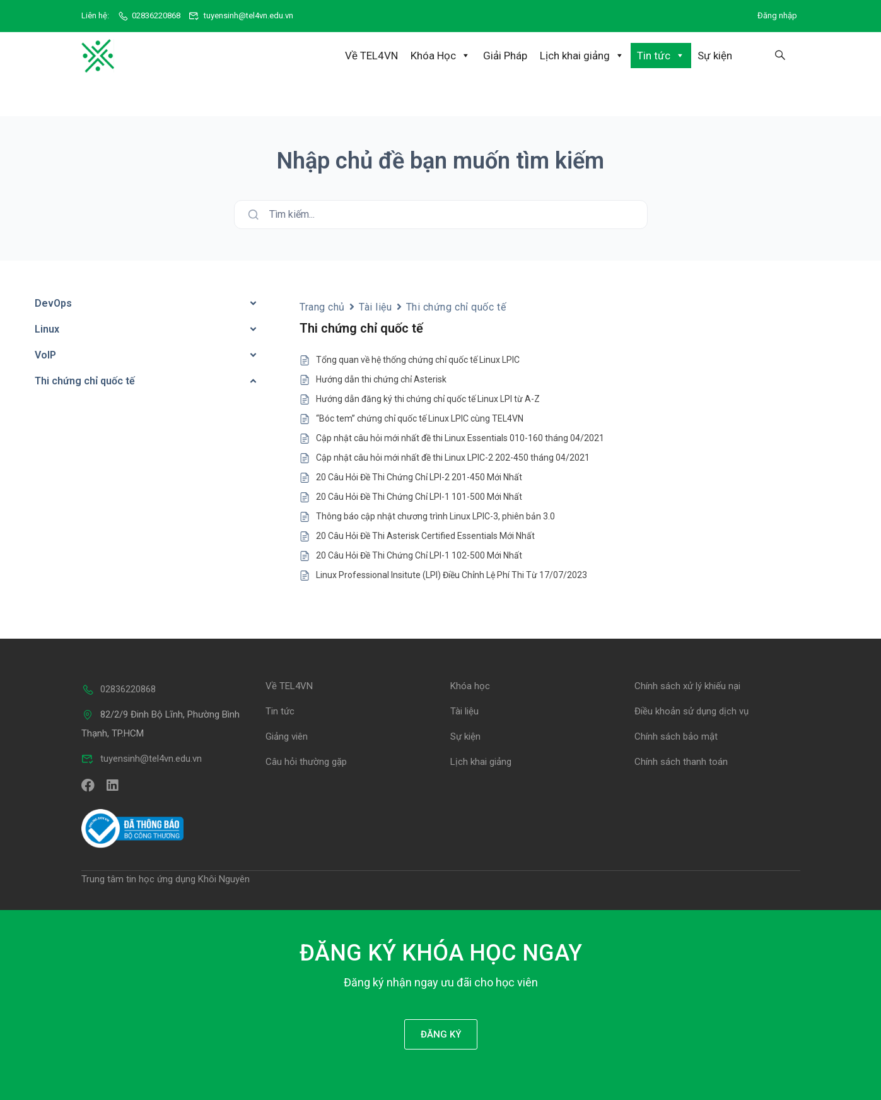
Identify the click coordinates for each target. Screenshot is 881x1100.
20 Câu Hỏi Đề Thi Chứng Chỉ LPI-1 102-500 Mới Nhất (419, 555)
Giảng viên (286, 736)
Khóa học (470, 685)
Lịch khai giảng (582, 55)
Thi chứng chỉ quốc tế (456, 306)
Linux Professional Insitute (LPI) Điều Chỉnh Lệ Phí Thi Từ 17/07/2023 (451, 574)
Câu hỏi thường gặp (306, 761)
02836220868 (149, 15)
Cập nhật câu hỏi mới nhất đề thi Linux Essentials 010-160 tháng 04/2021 (460, 437)
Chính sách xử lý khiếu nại (687, 685)
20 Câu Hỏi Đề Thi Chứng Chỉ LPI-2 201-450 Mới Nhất (419, 476)
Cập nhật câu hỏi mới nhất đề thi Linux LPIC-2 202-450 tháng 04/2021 (453, 457)
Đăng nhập (777, 15)
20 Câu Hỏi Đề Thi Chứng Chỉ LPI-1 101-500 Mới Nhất (419, 496)
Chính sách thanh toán (681, 761)
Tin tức (661, 55)
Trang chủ (322, 306)
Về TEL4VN (371, 55)
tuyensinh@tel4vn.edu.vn (241, 15)
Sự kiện (714, 55)
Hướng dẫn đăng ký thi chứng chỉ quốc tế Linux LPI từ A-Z (428, 398)
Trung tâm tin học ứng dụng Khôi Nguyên (165, 878)
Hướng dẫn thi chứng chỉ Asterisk (381, 379)
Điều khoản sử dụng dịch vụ (691, 710)
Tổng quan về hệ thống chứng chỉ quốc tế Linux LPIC (418, 359)
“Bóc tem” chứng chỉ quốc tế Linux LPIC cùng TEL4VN (419, 418)
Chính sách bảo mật (676, 736)
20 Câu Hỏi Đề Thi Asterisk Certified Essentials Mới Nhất (425, 535)
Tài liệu (375, 306)
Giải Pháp (505, 55)
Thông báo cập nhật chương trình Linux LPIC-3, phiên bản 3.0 (435, 516)
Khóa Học (440, 55)
